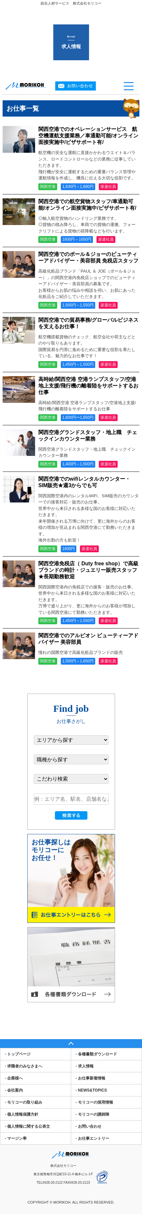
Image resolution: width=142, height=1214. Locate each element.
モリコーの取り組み (23, 1102)
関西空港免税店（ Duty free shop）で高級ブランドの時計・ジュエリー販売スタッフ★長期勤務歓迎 (88, 570)
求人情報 (85, 1066)
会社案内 (14, 1090)
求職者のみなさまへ (23, 1066)
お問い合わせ (88, 1126)
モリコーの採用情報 (94, 1102)
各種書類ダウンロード (96, 1054)
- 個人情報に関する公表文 (27, 1126)
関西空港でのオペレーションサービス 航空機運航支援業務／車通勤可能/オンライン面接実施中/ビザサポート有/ (88, 135)
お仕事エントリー (92, 1138)
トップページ (18, 1054)
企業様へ (14, 1078)
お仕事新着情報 (90, 1078)
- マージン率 (16, 1138)
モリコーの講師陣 (92, 1114)
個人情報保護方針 (21, 1114)
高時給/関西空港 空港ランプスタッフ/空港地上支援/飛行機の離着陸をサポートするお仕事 (88, 385)
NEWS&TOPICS (91, 1090)
